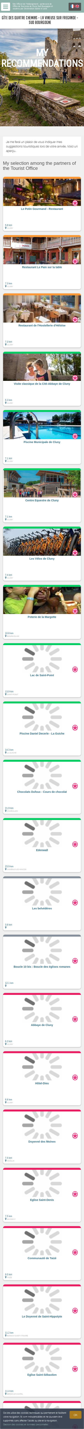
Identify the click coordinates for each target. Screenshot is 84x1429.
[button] (42, 204)
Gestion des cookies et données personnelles (25, 1424)
